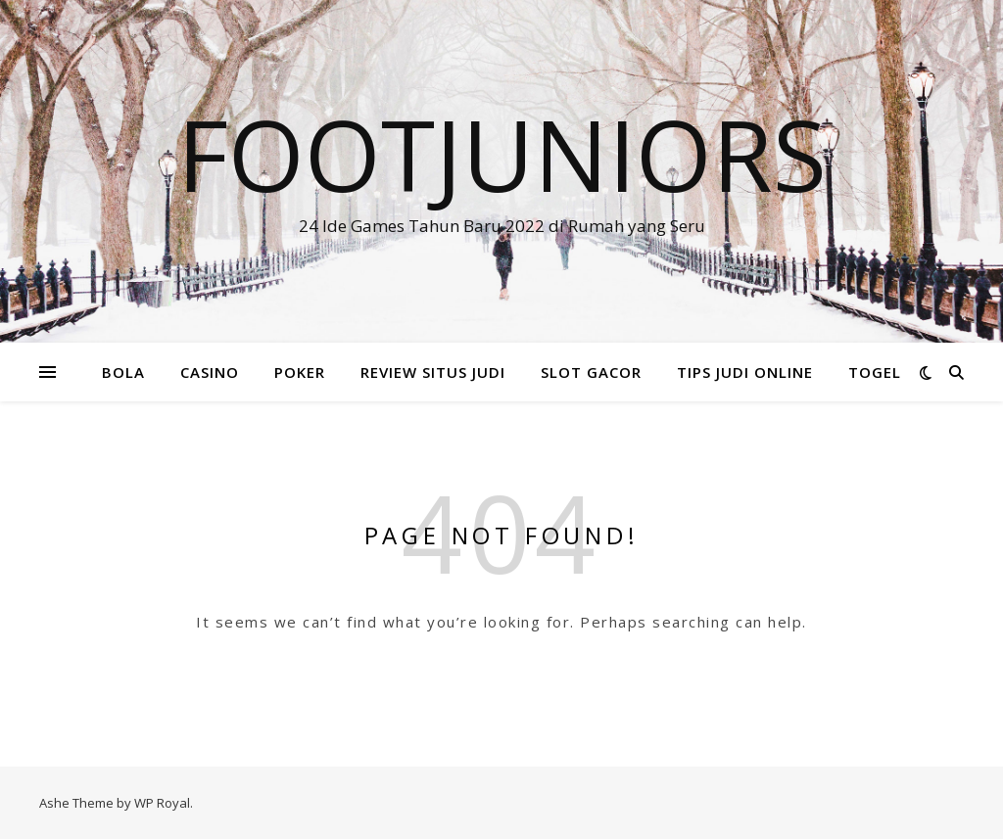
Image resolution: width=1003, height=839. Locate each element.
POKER (299, 372)
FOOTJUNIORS (502, 154)
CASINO (209, 372)
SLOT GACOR (591, 372)
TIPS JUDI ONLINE (745, 372)
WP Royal (162, 803)
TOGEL (874, 372)
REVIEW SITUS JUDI (432, 372)
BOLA (123, 372)
